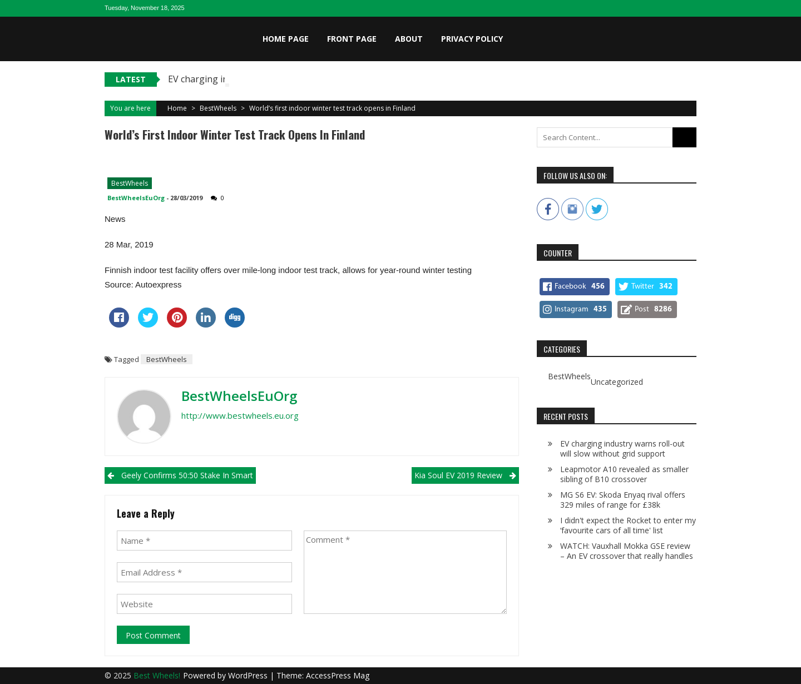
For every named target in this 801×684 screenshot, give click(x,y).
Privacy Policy (472, 38)
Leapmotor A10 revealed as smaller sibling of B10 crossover (624, 474)
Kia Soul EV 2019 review (458, 475)
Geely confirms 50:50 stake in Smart (187, 475)
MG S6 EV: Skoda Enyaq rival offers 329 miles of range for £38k (622, 499)
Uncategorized (617, 382)
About (409, 38)
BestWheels (218, 108)
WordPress (249, 675)
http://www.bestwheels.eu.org (240, 415)
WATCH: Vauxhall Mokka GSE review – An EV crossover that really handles (626, 551)
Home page (286, 38)
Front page (352, 38)
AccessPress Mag (337, 675)
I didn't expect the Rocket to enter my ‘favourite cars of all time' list (628, 525)
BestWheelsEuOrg (136, 198)
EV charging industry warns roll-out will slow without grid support (622, 448)
